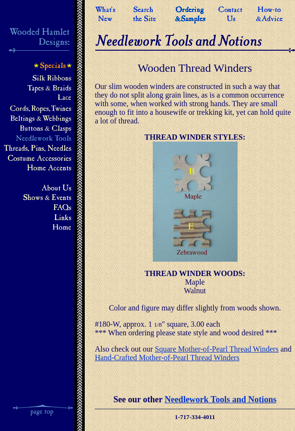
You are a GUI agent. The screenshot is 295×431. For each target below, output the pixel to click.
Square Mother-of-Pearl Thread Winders (216, 349)
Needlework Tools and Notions (221, 399)
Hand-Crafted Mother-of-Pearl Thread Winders (167, 358)
